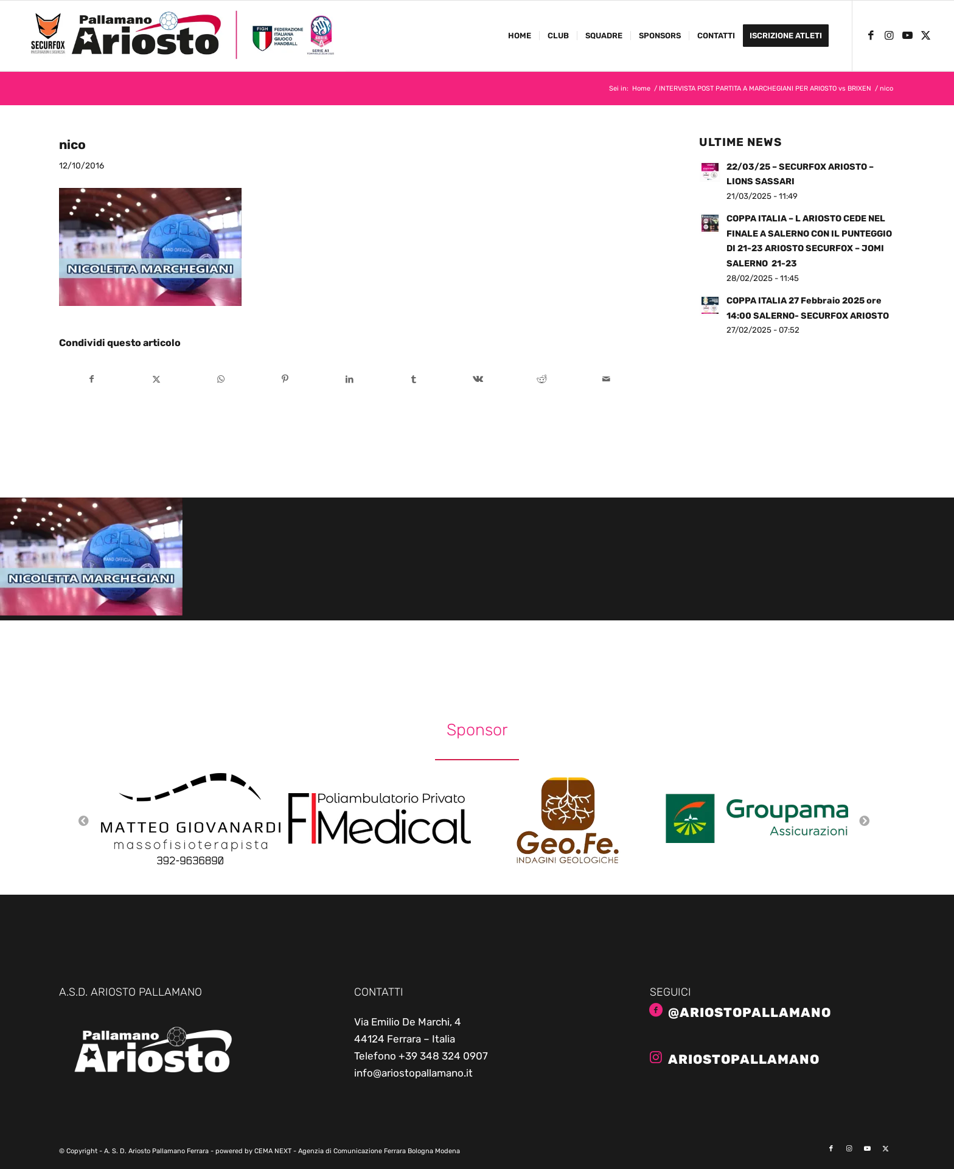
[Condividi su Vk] (478, 379)
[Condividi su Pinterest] (285, 379)
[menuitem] (519, 36)
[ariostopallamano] (656, 1057)
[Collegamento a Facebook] (871, 35)
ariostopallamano (744, 1059)
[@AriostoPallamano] (656, 1010)
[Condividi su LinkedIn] (349, 379)
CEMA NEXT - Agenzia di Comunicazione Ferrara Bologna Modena (357, 1151)
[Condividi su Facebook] (92, 379)
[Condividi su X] (157, 379)
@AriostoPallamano (749, 1012)
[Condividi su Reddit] (542, 379)
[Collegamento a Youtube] (908, 35)
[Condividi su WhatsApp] (220, 379)
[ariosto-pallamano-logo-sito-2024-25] (182, 36)
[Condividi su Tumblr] (413, 379)
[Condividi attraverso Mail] (606, 379)
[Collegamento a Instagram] (889, 35)
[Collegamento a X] (926, 35)
